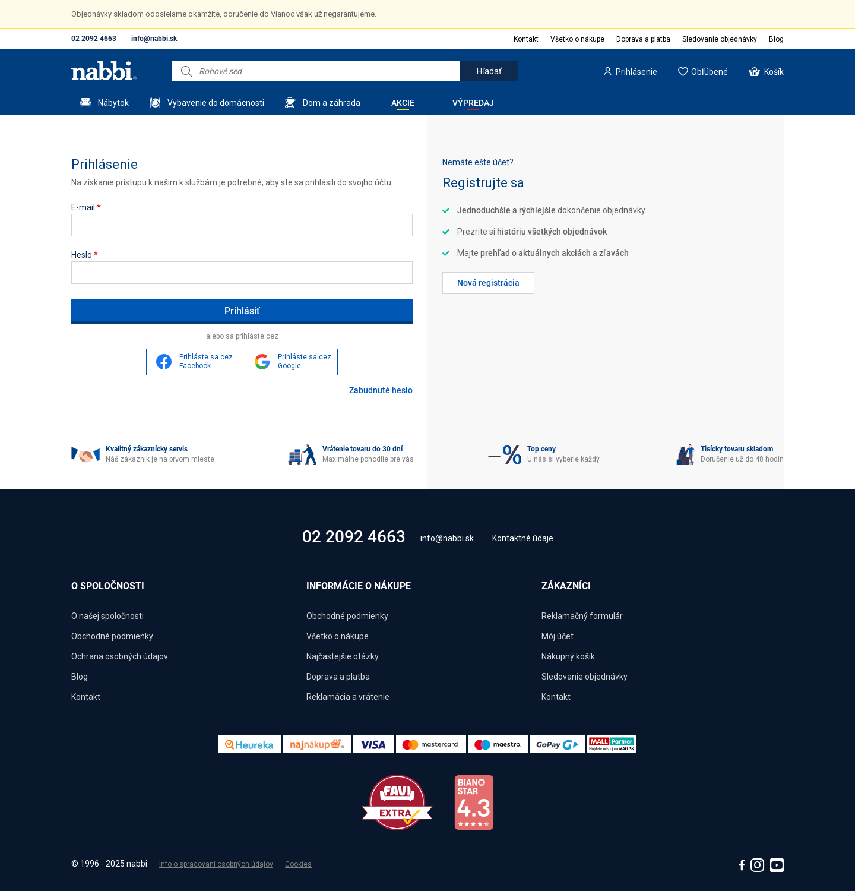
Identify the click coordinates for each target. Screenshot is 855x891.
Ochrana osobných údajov (119, 656)
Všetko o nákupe (577, 39)
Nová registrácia (488, 282)
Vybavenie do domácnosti (215, 103)
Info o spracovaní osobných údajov (216, 864)
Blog (776, 39)
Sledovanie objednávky (719, 39)
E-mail (86, 207)
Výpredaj (473, 103)
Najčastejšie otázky (342, 656)
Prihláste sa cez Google (304, 362)
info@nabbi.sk (154, 38)
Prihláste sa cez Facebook (206, 362)
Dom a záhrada (331, 103)
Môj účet (558, 636)
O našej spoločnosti (107, 616)
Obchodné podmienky (112, 636)
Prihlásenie (636, 72)
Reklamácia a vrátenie (348, 697)
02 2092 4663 (93, 38)
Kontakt (526, 39)
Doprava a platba (643, 39)
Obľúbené (709, 72)
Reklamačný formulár (582, 616)
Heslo (84, 255)
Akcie (402, 103)
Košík (774, 72)
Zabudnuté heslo (381, 390)
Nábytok (113, 103)
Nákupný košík (568, 656)
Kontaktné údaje (522, 538)
